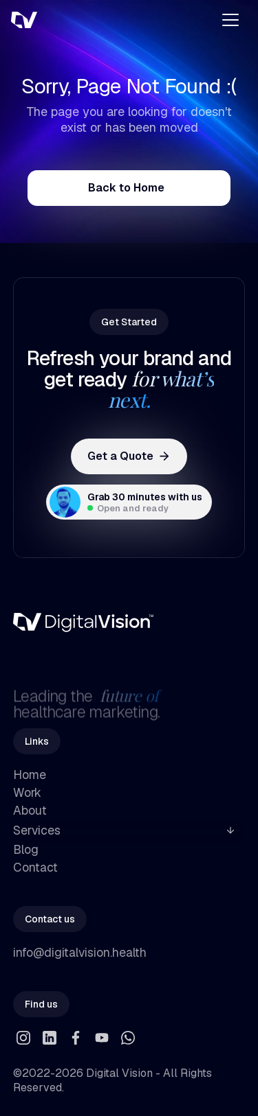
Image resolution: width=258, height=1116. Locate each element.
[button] (230, 19)
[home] (70, 19)
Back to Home (126, 188)
